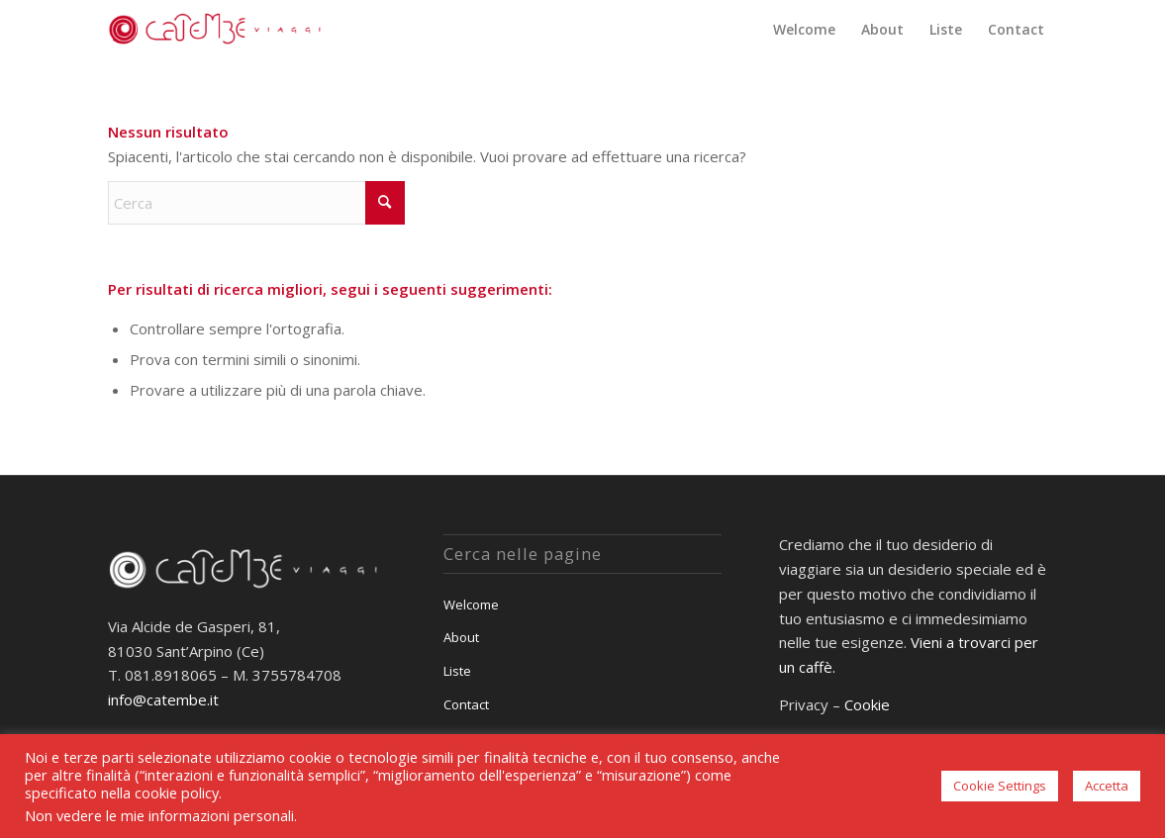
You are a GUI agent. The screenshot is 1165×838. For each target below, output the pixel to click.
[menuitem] (804, 29)
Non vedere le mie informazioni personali (159, 815)
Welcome (471, 604)
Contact (466, 704)
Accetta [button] (1106, 785)
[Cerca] (256, 203)
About (461, 637)
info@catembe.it (163, 699)
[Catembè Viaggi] (218, 29)
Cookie (867, 704)
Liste (457, 671)
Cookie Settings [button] (999, 785)
